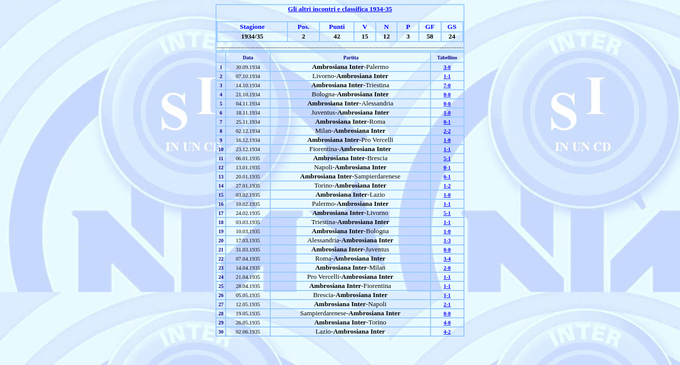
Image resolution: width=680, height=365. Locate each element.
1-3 (447, 240)
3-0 (447, 67)
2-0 (447, 268)
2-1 (447, 304)
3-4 (447, 259)
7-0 (447, 85)
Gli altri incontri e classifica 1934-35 (340, 9)
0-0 (447, 94)
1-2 (447, 186)
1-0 (447, 113)
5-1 (447, 158)
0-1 (447, 122)
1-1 (447, 76)
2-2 (447, 131)
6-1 (447, 176)
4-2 (447, 332)
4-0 (447, 322)
